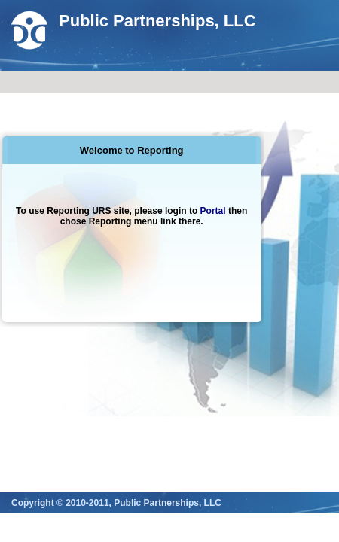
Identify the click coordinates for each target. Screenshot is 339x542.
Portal (213, 211)
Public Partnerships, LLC (157, 20)
